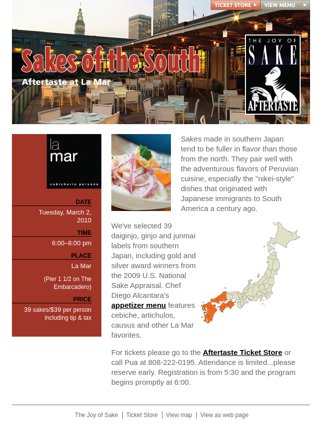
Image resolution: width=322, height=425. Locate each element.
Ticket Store (142, 415)
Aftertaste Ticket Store (242, 352)
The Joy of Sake (96, 415)
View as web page (224, 415)
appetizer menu (138, 305)
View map (179, 415)
